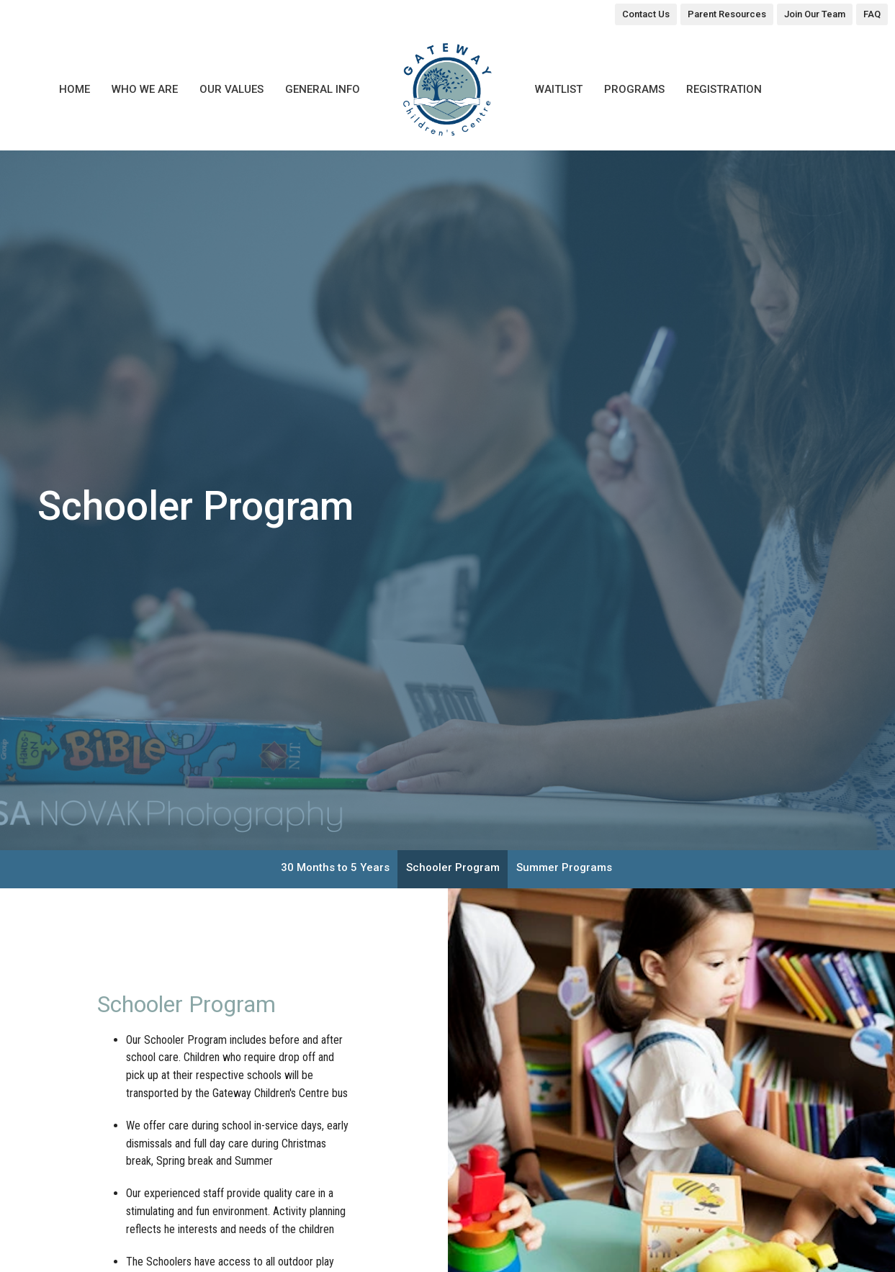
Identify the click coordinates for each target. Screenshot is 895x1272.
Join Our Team (814, 14)
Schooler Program (453, 867)
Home (74, 89)
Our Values (231, 89)
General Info (322, 89)
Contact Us (646, 14)
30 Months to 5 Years (335, 867)
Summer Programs (564, 867)
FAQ (872, 14)
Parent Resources (727, 14)
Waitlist (559, 89)
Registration (724, 89)
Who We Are (145, 89)
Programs (634, 89)
